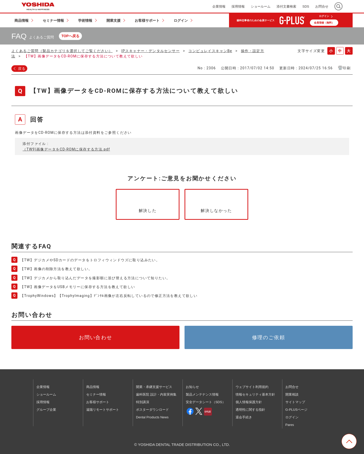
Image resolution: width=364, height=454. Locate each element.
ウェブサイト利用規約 (252, 387)
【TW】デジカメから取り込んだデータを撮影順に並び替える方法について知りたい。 (95, 278)
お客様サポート (97, 402)
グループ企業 (46, 410)
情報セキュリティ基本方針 (255, 394)
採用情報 (43, 402)
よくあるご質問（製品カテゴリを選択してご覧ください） (61, 51)
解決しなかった (216, 210)
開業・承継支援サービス (154, 387)
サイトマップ (295, 402)
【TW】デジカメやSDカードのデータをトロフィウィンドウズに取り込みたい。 (90, 260)
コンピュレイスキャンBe (210, 51)
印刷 (347, 68)
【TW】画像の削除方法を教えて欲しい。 (56, 269)
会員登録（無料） (324, 22)
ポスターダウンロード (152, 410)
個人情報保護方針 (249, 402)
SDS (305, 6)
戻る (22, 69)
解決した (147, 210)
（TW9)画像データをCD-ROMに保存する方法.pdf (66, 149)
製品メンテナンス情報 (202, 394)
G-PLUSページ (296, 410)
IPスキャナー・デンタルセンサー (150, 51)
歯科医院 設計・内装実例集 (156, 394)
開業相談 (292, 394)
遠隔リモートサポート (102, 410)
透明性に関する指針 (250, 410)
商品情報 (92, 387)
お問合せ (292, 387)
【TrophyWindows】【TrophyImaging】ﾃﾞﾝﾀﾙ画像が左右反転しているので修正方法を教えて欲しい (108, 296)
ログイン (324, 16)
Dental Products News (152, 417)
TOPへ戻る (70, 36)
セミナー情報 (96, 394)
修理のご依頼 (268, 337)
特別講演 (142, 402)
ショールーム (46, 394)
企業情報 (43, 387)
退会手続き (244, 417)
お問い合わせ (95, 337)
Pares (289, 425)
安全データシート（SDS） (205, 402)
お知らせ (192, 387)
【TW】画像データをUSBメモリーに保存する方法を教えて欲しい (77, 287)
